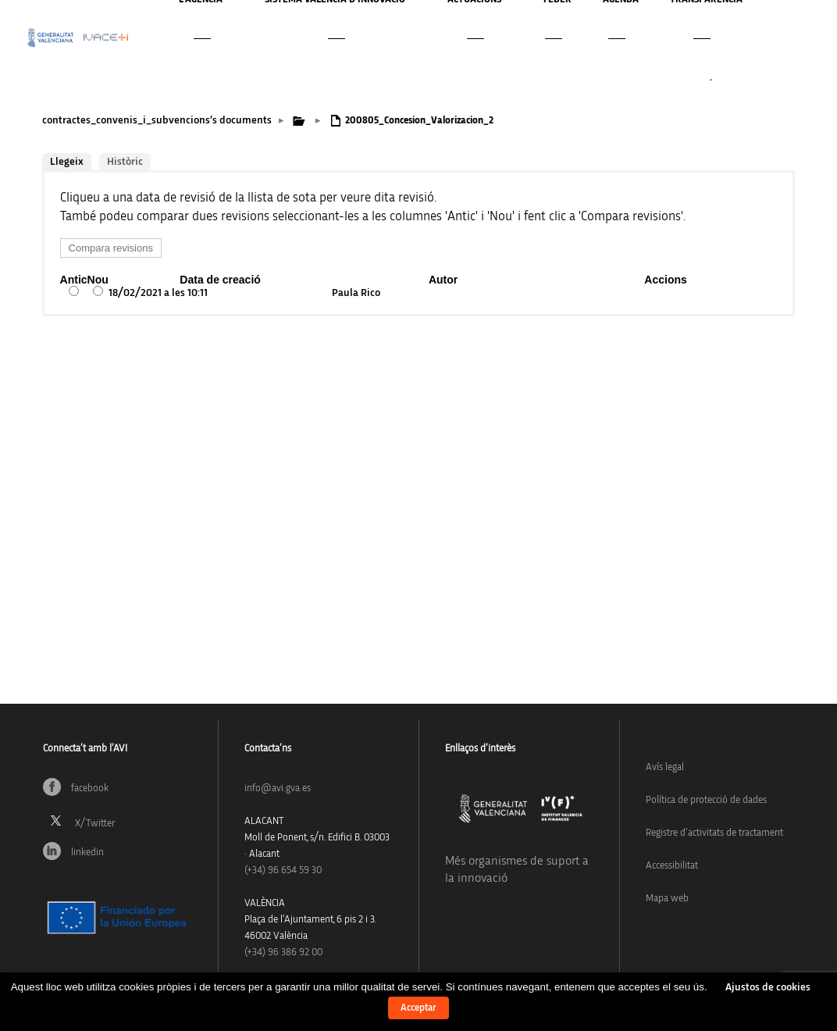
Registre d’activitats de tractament (714, 833)
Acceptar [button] (418, 1008)
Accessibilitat (672, 866)
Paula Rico (356, 292)
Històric (125, 161)
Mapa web (667, 899)
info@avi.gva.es (277, 788)
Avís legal (665, 767)
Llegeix (67, 161)
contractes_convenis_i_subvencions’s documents (157, 120)
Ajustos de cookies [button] (767, 987)
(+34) (283, 870)
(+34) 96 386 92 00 (283, 952)
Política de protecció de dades (706, 800)
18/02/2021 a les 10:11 (158, 292)
